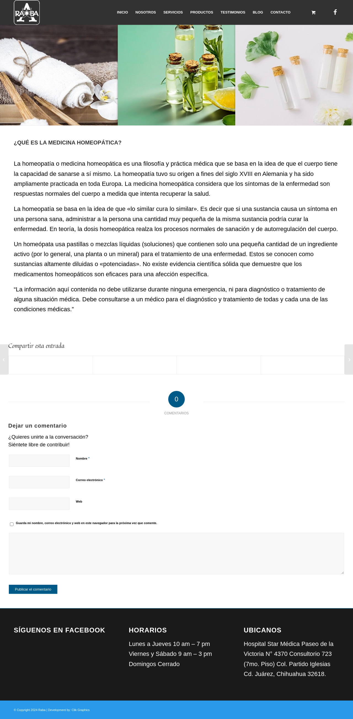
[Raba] (27, 12)
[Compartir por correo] (303, 365)
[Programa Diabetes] (348, 359)
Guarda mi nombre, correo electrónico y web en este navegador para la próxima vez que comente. (86, 523)
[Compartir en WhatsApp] (219, 365)
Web (79, 501)
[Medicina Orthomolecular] (4, 359)
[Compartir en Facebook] (51, 365)
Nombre (83, 458)
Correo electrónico (90, 480)
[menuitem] (122, 12)
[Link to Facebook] (335, 12)
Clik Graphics (81, 710)
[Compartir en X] (135, 365)
